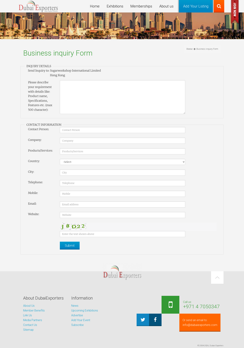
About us (166, 6)
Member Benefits (34, 310)
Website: (33, 214)
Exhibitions (115, 6)
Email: (32, 203)
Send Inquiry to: (38, 70)
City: (31, 171)
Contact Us (30, 325)
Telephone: (35, 182)
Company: (34, 140)
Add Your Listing (196, 6)
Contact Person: (38, 129)
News (74, 305)
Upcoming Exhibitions (84, 310)
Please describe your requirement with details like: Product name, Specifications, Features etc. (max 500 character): (40, 95)
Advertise (77, 315)
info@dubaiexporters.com (198, 322)
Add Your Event (80, 320)
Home (95, 6)
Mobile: (33, 193)
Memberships (141, 6)
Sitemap (28, 329)
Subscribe (77, 325)
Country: (34, 161)
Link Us (27, 315)
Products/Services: (40, 150)
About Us (29, 305)
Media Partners (32, 320)
